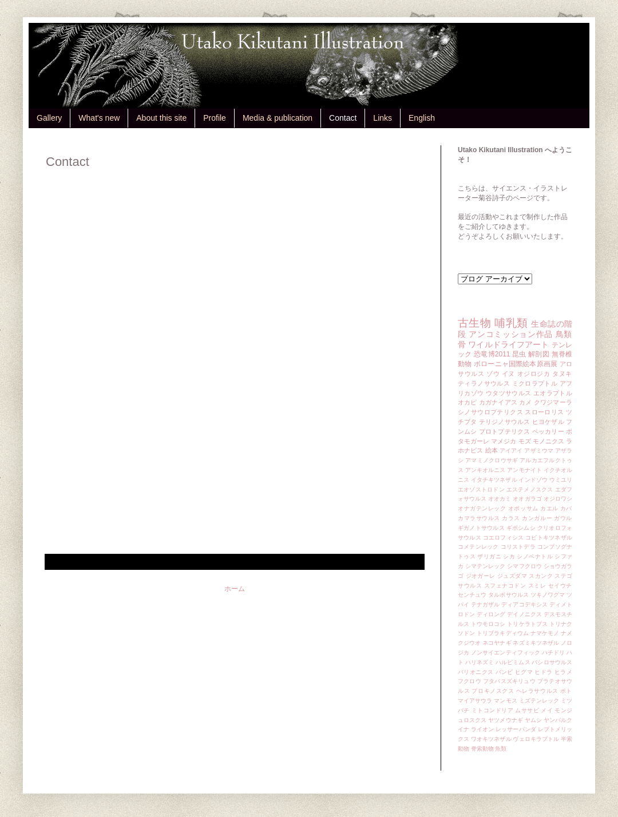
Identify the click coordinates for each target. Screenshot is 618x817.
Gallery (49, 117)
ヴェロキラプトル (536, 739)
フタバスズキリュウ (509, 681)
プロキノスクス (493, 691)
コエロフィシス (503, 537)
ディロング (491, 614)
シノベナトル (535, 556)
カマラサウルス (479, 518)
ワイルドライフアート (508, 344)
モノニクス (548, 441)
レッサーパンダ (516, 729)
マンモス (505, 700)
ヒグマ (524, 672)
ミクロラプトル (535, 383)
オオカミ (499, 498)
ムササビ (527, 710)
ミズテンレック (539, 700)
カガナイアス (498, 402)
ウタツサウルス (509, 393)
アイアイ (511, 450)
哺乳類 (511, 323)
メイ (547, 710)
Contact (342, 117)
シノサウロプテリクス (490, 411)
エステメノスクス (529, 489)
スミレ (537, 585)
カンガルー (537, 518)
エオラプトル (552, 393)
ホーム (234, 589)
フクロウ (469, 681)
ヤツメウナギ (505, 720)
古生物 (474, 323)
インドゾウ (532, 480)
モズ (524, 441)
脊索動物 (482, 748)
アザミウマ (538, 450)
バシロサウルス (552, 662)
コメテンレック (478, 547)
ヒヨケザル (548, 421)
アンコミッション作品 (511, 334)
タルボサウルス (508, 595)
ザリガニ (489, 556)
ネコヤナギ (496, 643)
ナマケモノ (544, 633)
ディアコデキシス (524, 604)
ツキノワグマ (547, 595)
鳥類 (564, 334)
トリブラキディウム (503, 633)
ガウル (563, 518)
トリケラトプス (527, 624)
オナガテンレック (482, 508)
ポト (566, 691)
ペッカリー (548, 431)
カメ (525, 402)
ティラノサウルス (484, 383)
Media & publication (277, 117)
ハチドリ (553, 652)
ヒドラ (543, 672)
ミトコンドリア (492, 710)
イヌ (508, 373)
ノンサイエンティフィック (505, 652)
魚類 (500, 748)
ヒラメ (563, 672)
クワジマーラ (553, 402)
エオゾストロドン (481, 489)
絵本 (491, 450)
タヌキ (562, 373)
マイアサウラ (475, 700)
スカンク (541, 576)
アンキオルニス (485, 470)
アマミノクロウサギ (491, 460)
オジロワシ (558, 498)
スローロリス (544, 411)
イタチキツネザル (494, 480)
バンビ (504, 672)
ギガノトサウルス (481, 528)
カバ (566, 508)
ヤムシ (533, 720)
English (422, 117)
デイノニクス (524, 614)
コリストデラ (518, 547)
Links (382, 117)
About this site (161, 117)
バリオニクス (476, 672)
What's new (99, 117)
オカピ (467, 402)
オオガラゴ (527, 498)
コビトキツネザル (548, 537)
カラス (511, 518)
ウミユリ (560, 480)
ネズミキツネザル (536, 643)
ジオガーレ (481, 576)
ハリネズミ (479, 662)
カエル (549, 508)
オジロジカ (533, 373)
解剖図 (538, 354)
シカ (509, 556)
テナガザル (485, 604)
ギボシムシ (521, 528)
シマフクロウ (524, 566)
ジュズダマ (512, 576)
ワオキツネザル (491, 739)
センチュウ (472, 595)
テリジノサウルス (504, 421)
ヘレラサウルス (537, 691)
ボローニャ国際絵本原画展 (515, 364)
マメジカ (503, 441)
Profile (214, 117)
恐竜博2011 (492, 354)
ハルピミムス (513, 662)
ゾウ (493, 373)
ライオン (482, 729)
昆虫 (519, 354)
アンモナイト (524, 470)
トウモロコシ (488, 624)
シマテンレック (485, 566)
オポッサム (523, 508)
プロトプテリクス (504, 431)
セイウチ (560, 585)
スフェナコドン (505, 585)
